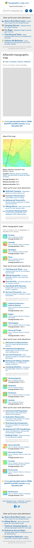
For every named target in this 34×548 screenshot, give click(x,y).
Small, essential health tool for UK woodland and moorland (17, 36)
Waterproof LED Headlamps (17, 429)
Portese (11, 235)
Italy (9, 237)
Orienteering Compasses (16, 423)
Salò (26, 454)
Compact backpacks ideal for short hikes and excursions (16, 277)
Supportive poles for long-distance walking (17, 436)
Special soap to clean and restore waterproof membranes (16, 413)
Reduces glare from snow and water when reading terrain (16, 351)
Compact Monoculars (15, 196)
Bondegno (12, 250)
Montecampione (14, 378)
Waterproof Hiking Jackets (17, 361)
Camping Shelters (13, 367)
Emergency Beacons (13, 536)
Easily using (18, 123)
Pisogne (27, 244)
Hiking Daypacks (12, 275)
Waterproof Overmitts (15, 200)
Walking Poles (11, 435)
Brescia (21, 237)
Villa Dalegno (13, 323)
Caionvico (11, 309)
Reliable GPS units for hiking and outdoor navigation (15, 288)
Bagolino (27, 447)
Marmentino (11, 260)
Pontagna (27, 325)
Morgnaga (27, 493)
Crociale (11, 461)
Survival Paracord (13, 292)
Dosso (18, 260)
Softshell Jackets (13, 191)
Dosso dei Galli (14, 445)
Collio (26, 252)
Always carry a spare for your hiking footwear (17, 22)
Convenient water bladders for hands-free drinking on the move (17, 419)
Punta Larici (13, 470)
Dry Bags (8, 30)
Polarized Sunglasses (15, 348)
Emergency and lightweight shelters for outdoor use (17, 368)
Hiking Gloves (11, 206)
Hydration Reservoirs (14, 417)
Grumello (27, 395)
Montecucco (13, 492)
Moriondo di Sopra (15, 452)
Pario (10, 257)
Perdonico (12, 393)
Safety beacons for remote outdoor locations (16, 537)
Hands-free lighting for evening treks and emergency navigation (17, 431)
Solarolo (17, 464)
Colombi (11, 242)
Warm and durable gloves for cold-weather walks (17, 207)
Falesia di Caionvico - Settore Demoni (16, 304)
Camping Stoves (11, 25)
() (16, 175)
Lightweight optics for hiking (14, 197)
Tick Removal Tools (12, 34)
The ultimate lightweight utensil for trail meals (17, 527)
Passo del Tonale (14, 330)
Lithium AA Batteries (13, 40)
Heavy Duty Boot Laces (14, 21)
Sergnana (12, 386)
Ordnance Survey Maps (14, 530)
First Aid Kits (11, 281)
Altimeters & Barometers (16, 342)
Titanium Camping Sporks (16, 526)
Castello (11, 400)
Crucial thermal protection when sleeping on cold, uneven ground (15, 213)
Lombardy (15, 237)
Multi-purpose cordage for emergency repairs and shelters (18, 294)
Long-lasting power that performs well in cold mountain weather (17, 42)
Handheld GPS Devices (15, 286)
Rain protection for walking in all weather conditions (15, 363)
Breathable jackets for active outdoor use (17, 192)
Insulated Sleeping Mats (16, 211)
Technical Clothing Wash (16, 411)
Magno (11, 314)
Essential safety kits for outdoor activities (18, 282)
